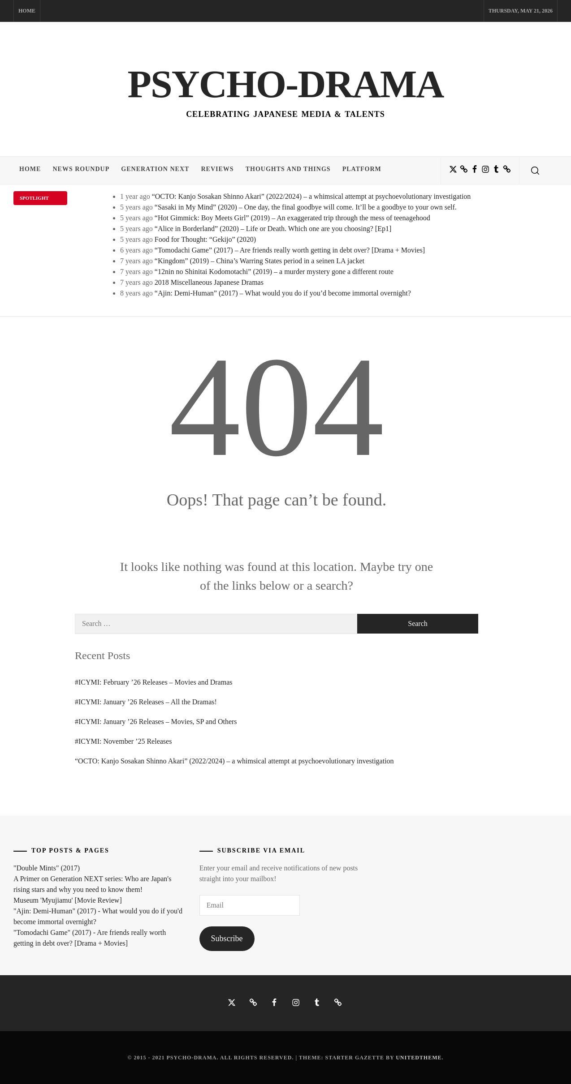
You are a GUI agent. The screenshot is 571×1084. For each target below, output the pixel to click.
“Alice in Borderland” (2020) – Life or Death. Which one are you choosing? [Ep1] (273, 228)
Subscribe (227, 938)
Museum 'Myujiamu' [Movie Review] (67, 900)
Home (26, 11)
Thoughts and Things (295, 170)
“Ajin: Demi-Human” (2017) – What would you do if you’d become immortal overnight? (283, 293)
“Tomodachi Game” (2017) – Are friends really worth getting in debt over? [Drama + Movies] (290, 250)
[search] (535, 170)
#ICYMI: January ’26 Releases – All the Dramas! (146, 702)
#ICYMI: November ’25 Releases (123, 741)
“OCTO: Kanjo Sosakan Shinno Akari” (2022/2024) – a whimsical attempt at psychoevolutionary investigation (311, 196)
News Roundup (83, 170)
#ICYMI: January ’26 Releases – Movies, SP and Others (156, 721)
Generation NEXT (159, 170)
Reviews (223, 170)
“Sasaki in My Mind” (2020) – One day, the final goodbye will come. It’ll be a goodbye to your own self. (306, 207)
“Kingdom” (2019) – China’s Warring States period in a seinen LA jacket (259, 261)
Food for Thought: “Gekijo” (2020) (205, 239)
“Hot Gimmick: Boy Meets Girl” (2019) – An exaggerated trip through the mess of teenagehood (292, 218)
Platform (371, 170)
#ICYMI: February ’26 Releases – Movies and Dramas (153, 682)
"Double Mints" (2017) (46, 868)
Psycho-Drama (285, 83)
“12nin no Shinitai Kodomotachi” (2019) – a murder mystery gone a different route (274, 271)
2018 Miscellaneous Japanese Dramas (209, 282)
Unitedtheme (418, 1057)
